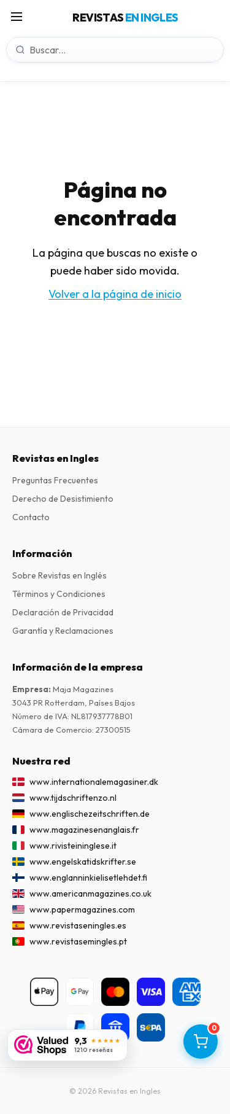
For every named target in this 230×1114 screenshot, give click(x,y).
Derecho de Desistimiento (62, 498)
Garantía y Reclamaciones (62, 630)
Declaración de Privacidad (62, 612)
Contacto (31, 517)
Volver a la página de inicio (115, 294)
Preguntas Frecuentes (55, 480)
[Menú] (16, 17)
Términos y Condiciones (58, 593)
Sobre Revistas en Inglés (59, 575)
